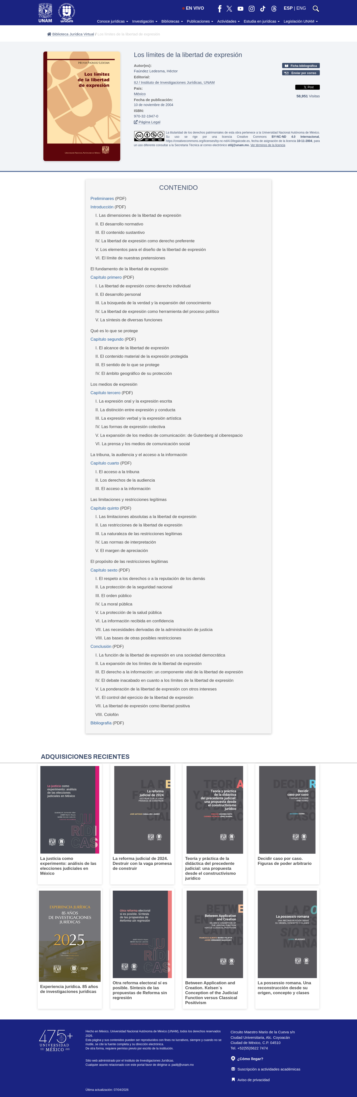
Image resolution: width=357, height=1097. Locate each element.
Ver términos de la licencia (267, 145)
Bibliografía (101, 723)
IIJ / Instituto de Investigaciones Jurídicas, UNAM (174, 82)
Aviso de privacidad (250, 1080)
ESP (288, 8)
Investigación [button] (144, 21)
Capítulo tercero (105, 392)
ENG (301, 8)
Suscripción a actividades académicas (265, 1069)
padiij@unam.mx (183, 1065)
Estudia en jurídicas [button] (262, 21)
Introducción (102, 207)
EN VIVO (193, 8)
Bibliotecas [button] (172, 21)
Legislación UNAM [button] (301, 21)
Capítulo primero (106, 277)
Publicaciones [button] (200, 21)
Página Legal (147, 122)
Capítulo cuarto (104, 463)
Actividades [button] (228, 21)
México (140, 94)
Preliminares (102, 198)
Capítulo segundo (106, 339)
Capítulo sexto (104, 570)
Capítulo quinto (104, 508)
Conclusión (100, 646)
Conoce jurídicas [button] (112, 21)
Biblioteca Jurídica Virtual (70, 34)
